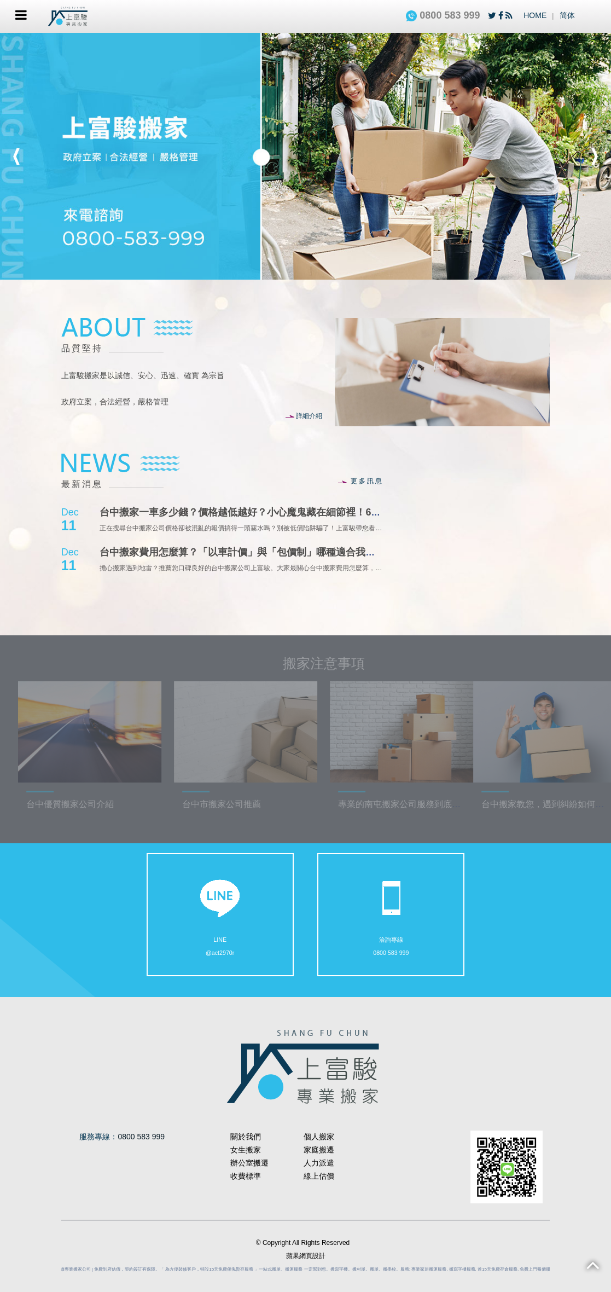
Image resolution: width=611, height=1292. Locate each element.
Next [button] (594, 156)
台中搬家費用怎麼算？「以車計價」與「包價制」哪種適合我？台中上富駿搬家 (272, 552)
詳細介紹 (304, 416)
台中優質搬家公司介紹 (79, 804)
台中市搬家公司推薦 (230, 804)
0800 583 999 (443, 15)
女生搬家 (245, 1149)
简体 (567, 15)
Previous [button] (16, 156)
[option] (305, 156)
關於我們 (245, 1136)
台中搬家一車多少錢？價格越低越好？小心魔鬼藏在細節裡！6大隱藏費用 (260, 512)
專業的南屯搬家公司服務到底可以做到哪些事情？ (443, 804)
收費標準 (245, 1176)
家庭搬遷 (319, 1149)
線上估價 (319, 1176)
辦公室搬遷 (249, 1162)
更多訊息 (360, 481)
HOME (534, 15)
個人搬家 (319, 1136)
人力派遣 (319, 1162)
